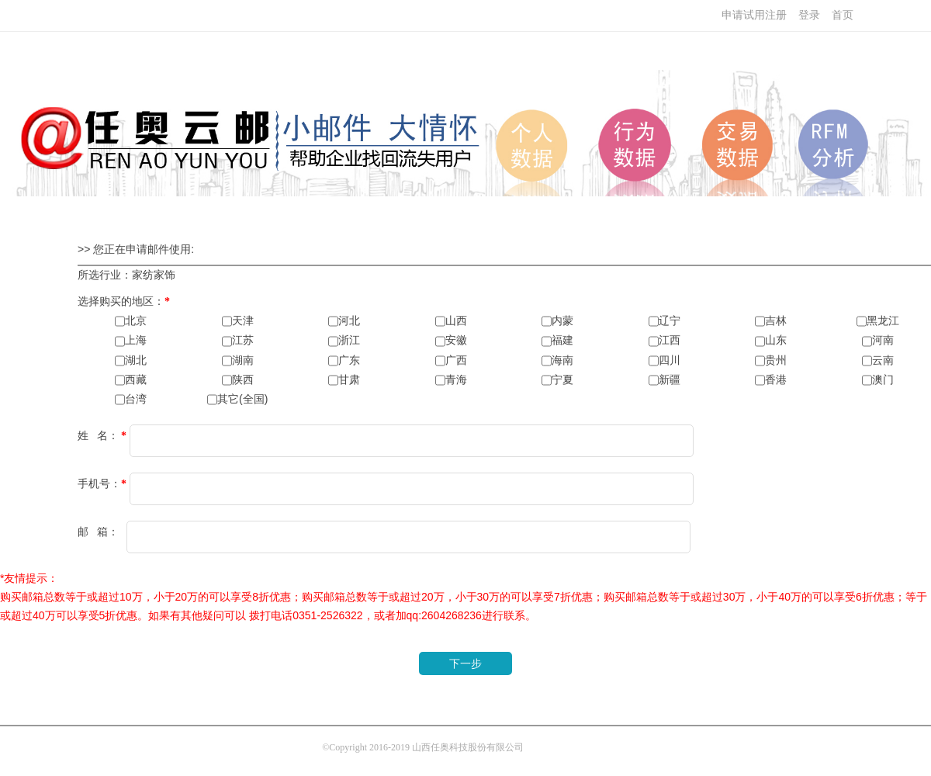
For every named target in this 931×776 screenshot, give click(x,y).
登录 (809, 15)
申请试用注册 (754, 15)
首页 (842, 15)
